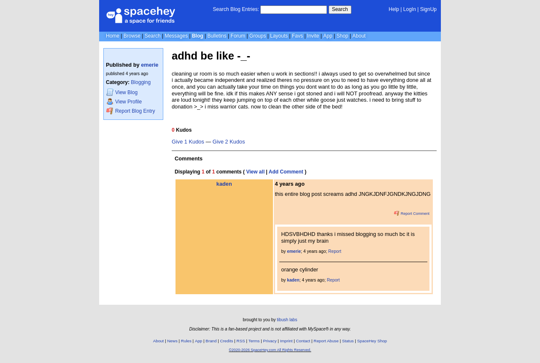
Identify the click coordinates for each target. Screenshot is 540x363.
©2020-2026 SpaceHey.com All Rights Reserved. (270, 350)
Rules (186, 341)
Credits (226, 341)
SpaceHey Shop (372, 341)
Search (340, 9)
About (358, 36)
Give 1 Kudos (188, 142)
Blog (197, 36)
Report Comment (411, 213)
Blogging (141, 82)
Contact (303, 341)
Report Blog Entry (130, 110)
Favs (297, 36)
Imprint (286, 341)
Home (112, 36)
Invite (313, 36)
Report (334, 251)
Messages (176, 36)
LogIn (409, 9)
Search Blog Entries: (236, 9)
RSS (241, 341)
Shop (342, 36)
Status (348, 341)
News (172, 341)
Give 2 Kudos (229, 142)
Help (394, 9)
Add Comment (286, 172)
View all (255, 172)
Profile (124, 101)
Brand (210, 341)
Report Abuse (325, 341)
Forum (238, 36)
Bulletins (216, 36)
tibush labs (287, 319)
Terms (254, 341)
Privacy (269, 341)
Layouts (279, 36)
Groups (257, 36)
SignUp (428, 9)
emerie (149, 65)
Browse (132, 36)
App (327, 36)
